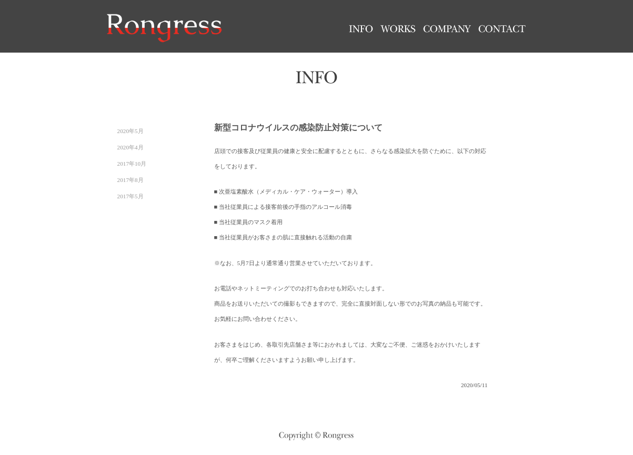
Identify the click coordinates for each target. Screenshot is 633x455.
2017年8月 (130, 180)
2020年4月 (130, 147)
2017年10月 (132, 163)
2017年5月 (130, 196)
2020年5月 (130, 131)
